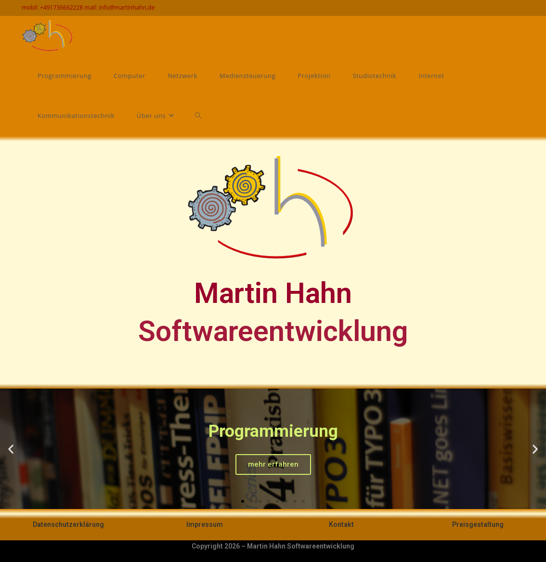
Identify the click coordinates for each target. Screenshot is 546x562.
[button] (242, 501)
